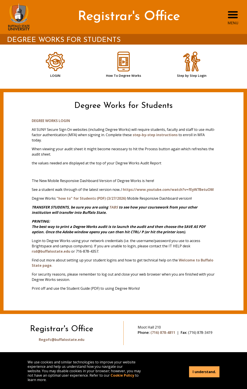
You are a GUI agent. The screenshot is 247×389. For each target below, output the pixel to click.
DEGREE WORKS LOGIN (51, 120)
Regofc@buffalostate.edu (61, 340)
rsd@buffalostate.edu (51, 251)
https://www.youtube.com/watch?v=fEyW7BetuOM (168, 189)
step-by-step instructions (155, 134)
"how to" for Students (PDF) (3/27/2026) (91, 198)
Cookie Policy (122, 375)
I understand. (204, 371)
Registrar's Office (129, 16)
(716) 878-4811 (162, 332)
